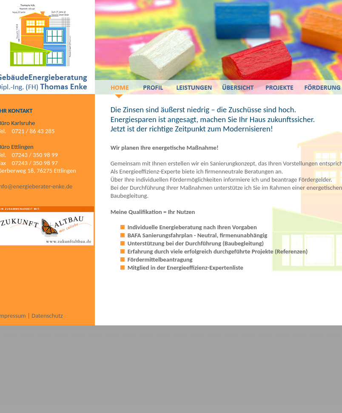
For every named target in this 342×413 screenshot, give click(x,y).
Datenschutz (47, 315)
